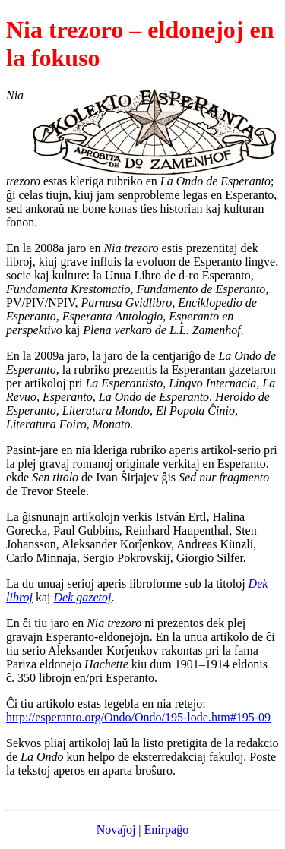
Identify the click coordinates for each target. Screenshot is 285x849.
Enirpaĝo (166, 829)
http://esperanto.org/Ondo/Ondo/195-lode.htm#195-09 (138, 717)
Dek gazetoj (83, 597)
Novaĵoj (116, 829)
